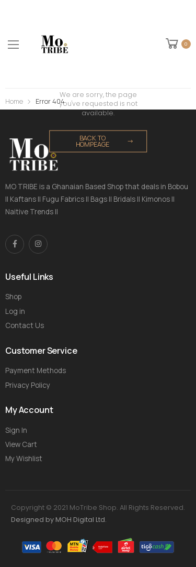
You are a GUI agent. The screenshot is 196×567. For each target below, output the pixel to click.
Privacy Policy (27, 385)
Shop (13, 296)
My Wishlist (23, 458)
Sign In (16, 430)
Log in (15, 311)
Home (14, 101)
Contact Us (24, 325)
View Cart (21, 444)
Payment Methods (35, 370)
